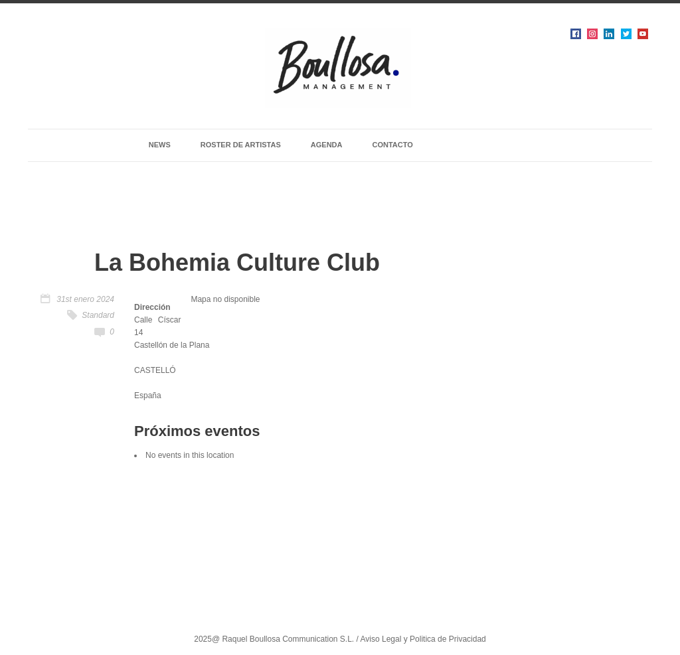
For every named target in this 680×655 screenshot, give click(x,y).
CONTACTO (392, 145)
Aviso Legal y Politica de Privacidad (423, 639)
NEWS (160, 145)
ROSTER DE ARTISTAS (241, 145)
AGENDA (327, 145)
